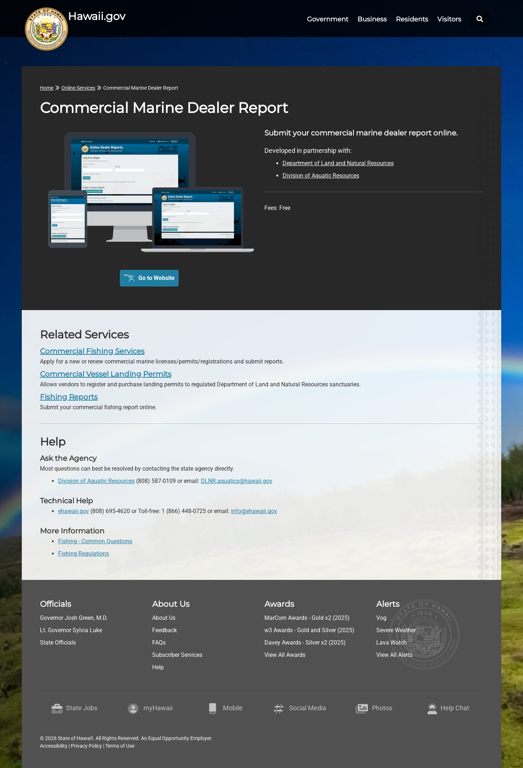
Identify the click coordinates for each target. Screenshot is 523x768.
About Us (163, 617)
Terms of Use (119, 746)
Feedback (164, 630)
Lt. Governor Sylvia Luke (71, 630)
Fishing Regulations (83, 553)
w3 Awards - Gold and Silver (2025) (309, 630)
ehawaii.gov (73, 511)
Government (327, 19)
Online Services (78, 88)
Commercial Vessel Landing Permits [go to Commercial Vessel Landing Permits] (105, 374)
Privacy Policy (86, 746)
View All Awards (284, 654)
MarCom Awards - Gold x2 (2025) (307, 617)
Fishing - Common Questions (95, 541)
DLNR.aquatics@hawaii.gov (236, 481)
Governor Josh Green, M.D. (74, 617)
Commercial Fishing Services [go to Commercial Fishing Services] (92, 351)
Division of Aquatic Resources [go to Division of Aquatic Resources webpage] (321, 175)
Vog (381, 617)
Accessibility (54, 746)
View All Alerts (394, 654)
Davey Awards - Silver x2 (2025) (305, 642)
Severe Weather (396, 630)
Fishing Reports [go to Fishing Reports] (69, 397)
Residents (412, 19)
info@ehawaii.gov (254, 511)
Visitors (449, 19)
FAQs (159, 642)
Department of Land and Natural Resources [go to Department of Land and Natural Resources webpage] (338, 163)
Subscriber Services (177, 654)
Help (158, 667)
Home (46, 88)
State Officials (58, 642)
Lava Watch (391, 642)
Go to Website (156, 278)
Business (372, 19)
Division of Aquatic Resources (96, 481)
